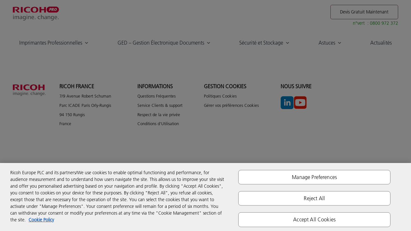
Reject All (314, 198)
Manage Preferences (314, 177)
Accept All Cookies (314, 219)
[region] (205, 197)
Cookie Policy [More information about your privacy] (41, 220)
